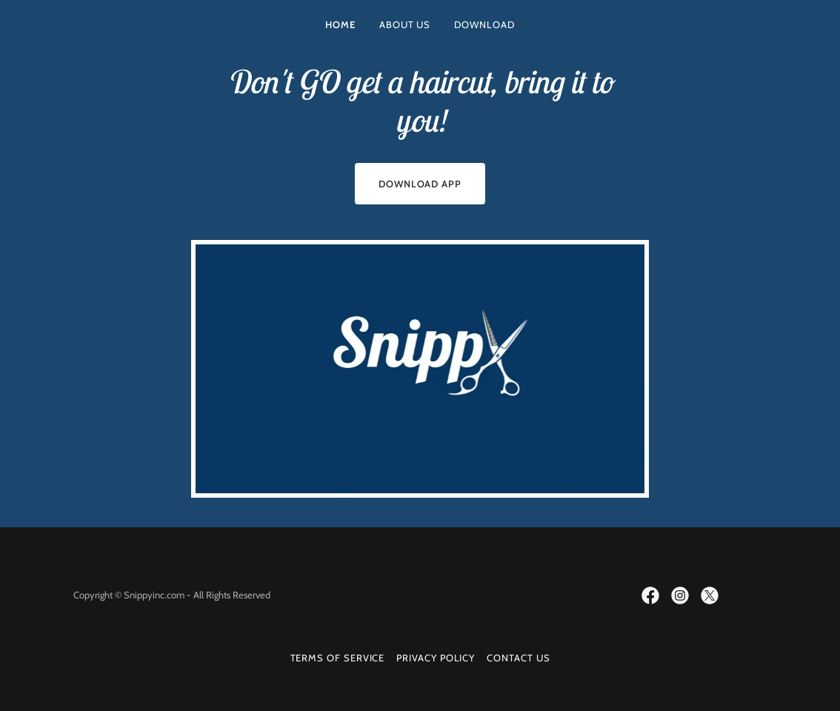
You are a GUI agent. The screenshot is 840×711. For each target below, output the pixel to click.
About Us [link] (404, 24)
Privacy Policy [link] (435, 658)
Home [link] (340, 24)
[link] (650, 595)
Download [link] (484, 24)
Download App (420, 184)
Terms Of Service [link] (337, 658)
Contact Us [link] (518, 658)
